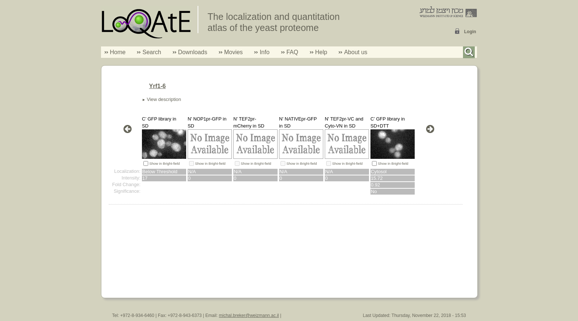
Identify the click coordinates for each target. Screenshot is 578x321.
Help (321, 52)
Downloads (192, 52)
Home (118, 52)
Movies (233, 52)
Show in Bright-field (164, 163)
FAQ (292, 52)
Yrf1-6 (157, 86)
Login (470, 31)
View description (164, 99)
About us (355, 52)
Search (149, 52)
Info (261, 52)
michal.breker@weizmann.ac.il (249, 315)
